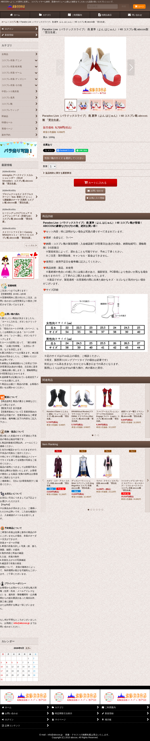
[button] (59, 67)
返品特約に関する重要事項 (57, 173)
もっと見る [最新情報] (31, 245)
